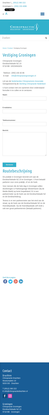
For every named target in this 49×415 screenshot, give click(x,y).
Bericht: (5, 130)
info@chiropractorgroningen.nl (23, 76)
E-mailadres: (7, 107)
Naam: (5, 95)
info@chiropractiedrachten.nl (16, 391)
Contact (10, 48)
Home (4, 48)
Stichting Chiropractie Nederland (32, 84)
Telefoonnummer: (9, 120)
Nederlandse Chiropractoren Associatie (27, 81)
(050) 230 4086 (20, 6)
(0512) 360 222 (19, 3)
